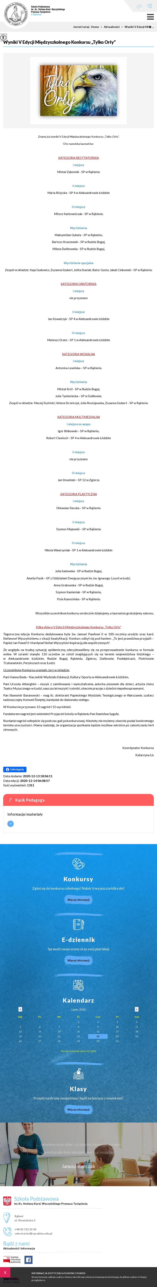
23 (98, 1036)
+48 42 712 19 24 (150, 6)
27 (39, 1041)
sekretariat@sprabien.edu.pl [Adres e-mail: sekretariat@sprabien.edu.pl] (33, 1233)
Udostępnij (15, 769)
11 (136, 1026)
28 (59, 1041)
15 (78, 1031)
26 (20, 1041)
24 (117, 1036)
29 (78, 1041)
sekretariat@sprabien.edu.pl (139, 6)
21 (59, 1036)
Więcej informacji (10, 824)
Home (95, 26)
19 (20, 1036)
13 (39, 1031)
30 (98, 1041)
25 (136, 1036)
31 (117, 1041)
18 (136, 1031)
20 (39, 1036)
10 (117, 1026)
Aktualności (109, 26)
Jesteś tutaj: (82, 26)
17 (117, 1031)
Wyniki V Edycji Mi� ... (137, 26)
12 (20, 1031)
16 (98, 1031)
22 (78, 1036)
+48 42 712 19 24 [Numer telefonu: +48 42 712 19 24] (25, 1229)
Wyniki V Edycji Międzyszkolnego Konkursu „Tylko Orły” (59, 42)
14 (59, 1031)
